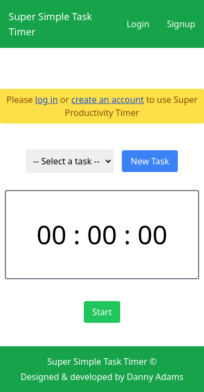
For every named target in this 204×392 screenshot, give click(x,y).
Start (102, 312)
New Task (150, 161)
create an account (107, 100)
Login (138, 24)
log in (46, 100)
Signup (181, 24)
